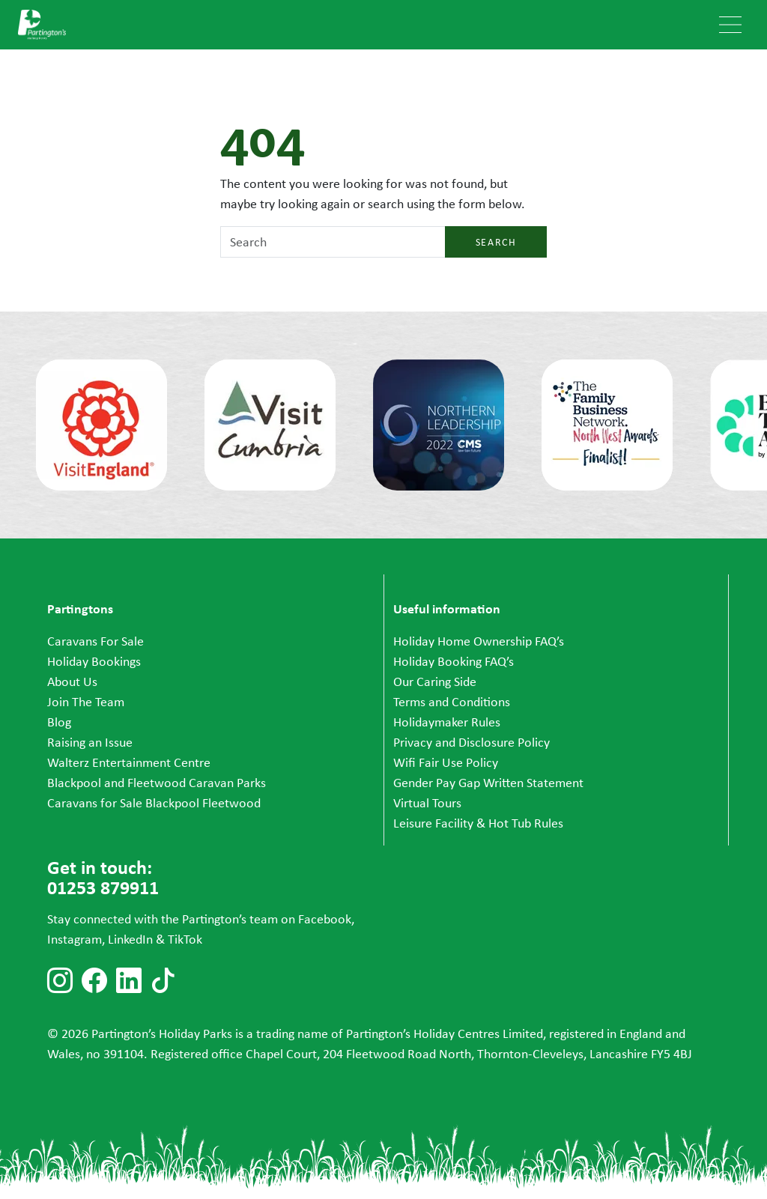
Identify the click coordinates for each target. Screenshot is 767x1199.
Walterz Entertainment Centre (128, 762)
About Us (72, 681)
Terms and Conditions (451, 702)
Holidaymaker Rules (446, 722)
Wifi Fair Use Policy (445, 762)
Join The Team (85, 702)
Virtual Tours (427, 803)
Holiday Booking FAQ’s (453, 661)
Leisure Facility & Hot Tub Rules (478, 823)
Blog (59, 722)
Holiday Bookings (94, 661)
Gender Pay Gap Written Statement (488, 783)
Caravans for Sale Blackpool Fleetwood (154, 803)
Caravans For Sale (95, 641)
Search (496, 242)
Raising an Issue (90, 742)
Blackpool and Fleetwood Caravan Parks (156, 783)
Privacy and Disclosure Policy (471, 742)
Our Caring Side (434, 681)
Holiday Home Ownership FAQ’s (478, 641)
